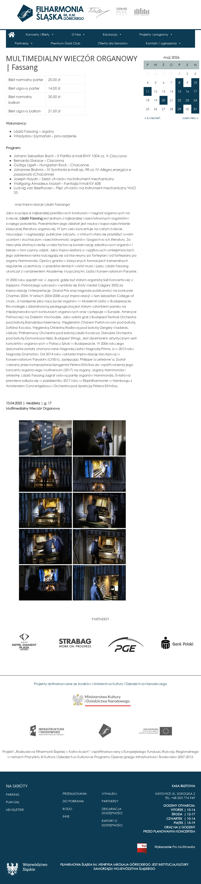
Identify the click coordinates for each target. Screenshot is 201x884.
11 (147, 91)
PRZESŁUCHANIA (75, 793)
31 (195, 109)
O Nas (76, 34)
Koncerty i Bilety (38, 34)
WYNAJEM (109, 793)
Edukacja (110, 34)
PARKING (12, 794)
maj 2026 (171, 57)
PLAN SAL (12, 802)
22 (179, 100)
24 (195, 100)
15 (179, 91)
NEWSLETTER (15, 810)
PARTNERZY (110, 801)
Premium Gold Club (65, 43)
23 (187, 100)
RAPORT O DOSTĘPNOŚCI (112, 823)
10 (195, 82)
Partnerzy (22, 43)
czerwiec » (190, 118)
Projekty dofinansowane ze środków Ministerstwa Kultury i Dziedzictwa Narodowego (100, 683)
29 (179, 109)
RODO (67, 809)
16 (187, 91)
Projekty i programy (153, 34)
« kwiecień (152, 118)
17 (195, 91)
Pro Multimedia (183, 847)
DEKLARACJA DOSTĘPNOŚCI (112, 811)
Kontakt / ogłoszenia (161, 43)
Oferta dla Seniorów (113, 43)
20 (163, 100)
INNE (66, 816)
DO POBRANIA (73, 801)
